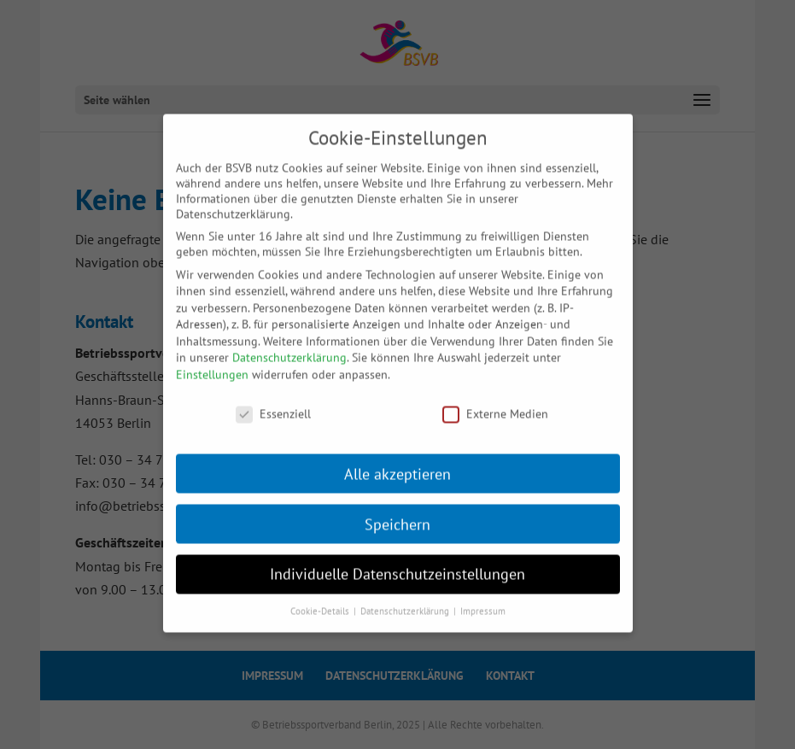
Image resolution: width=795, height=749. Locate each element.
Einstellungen (212, 363)
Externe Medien (495, 402)
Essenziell (273, 402)
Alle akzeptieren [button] (397, 462)
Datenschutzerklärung (289, 346)
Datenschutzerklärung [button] (406, 600)
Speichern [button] (397, 513)
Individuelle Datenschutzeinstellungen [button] (397, 563)
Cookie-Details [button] (321, 600)
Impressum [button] (483, 600)
